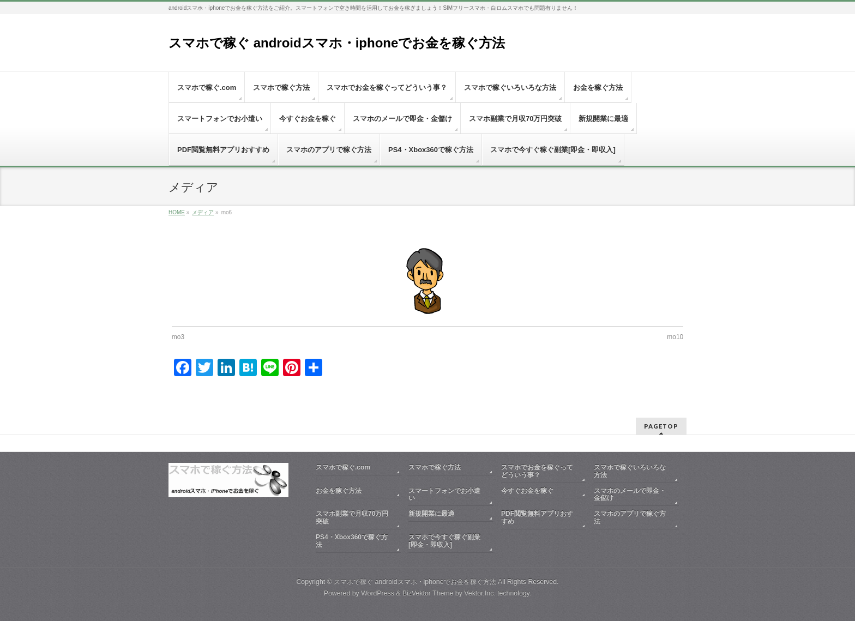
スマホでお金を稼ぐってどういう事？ (537, 471)
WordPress (377, 593)
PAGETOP (661, 426)
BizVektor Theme (428, 593)
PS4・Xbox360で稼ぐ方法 (352, 540)
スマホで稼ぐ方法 (434, 467)
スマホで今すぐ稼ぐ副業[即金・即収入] (444, 540)
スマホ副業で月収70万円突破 (352, 517)
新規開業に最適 (431, 513)
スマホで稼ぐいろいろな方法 (630, 471)
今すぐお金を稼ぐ (527, 491)
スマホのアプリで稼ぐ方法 (630, 517)
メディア (203, 212)
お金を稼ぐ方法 (339, 491)
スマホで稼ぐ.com (343, 467)
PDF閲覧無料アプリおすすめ (537, 517)
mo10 (675, 337)
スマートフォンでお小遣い (444, 494)
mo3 (178, 337)
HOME (176, 212)
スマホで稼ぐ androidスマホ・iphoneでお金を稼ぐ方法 (336, 42)
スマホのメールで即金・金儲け (630, 494)
